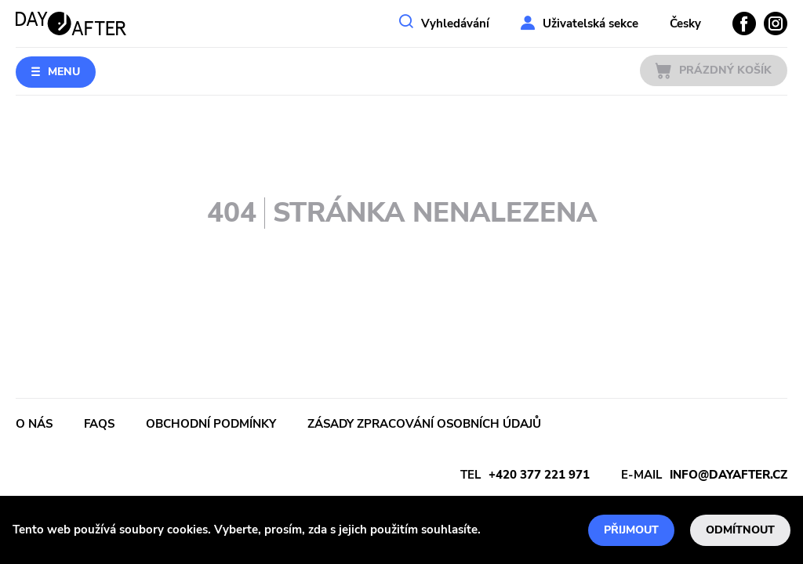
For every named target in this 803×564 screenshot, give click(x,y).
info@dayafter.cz (728, 475)
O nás (34, 424)
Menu (64, 71)
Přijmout (631, 529)
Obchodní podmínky (211, 424)
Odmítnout (740, 529)
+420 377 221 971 (539, 475)
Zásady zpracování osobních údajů (424, 424)
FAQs (99, 424)
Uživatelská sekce (590, 23)
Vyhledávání (455, 23)
